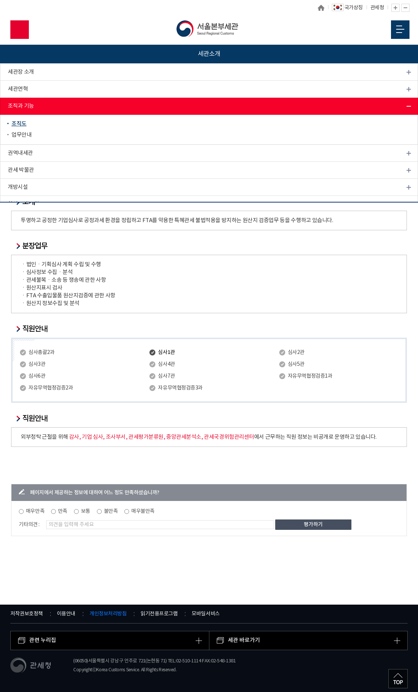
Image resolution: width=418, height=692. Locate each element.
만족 (62, 511)
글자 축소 (405, 8)
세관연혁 (18, 89)
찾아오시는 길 (23, 204)
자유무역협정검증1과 (310, 376)
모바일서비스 (205, 614)
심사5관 (296, 364)
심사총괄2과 (41, 352)
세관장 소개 (21, 72)
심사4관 (166, 364)
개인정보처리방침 (108, 614)
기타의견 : (29, 525)
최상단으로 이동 (398, 678)
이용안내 (66, 614)
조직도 (19, 124)
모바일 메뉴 (400, 29)
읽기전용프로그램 (159, 614)
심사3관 (36, 364)
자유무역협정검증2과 (50, 388)
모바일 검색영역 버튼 (19, 29)
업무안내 (21, 135)
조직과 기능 (21, 106)
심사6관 (36, 376)
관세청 (377, 8)
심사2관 (296, 352)
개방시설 (18, 187)
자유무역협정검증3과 (180, 388)
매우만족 (35, 511)
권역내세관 (20, 153)
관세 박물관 (21, 170)
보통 (85, 511)
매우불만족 (143, 511)
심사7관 (166, 376)
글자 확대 (395, 8)
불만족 (111, 511)
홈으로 (321, 8)
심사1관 (166, 352)
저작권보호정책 (26, 614)
